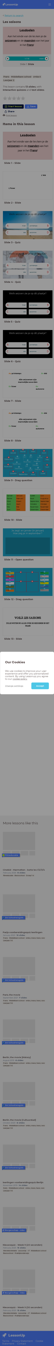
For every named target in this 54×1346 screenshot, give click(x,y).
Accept (40, 686)
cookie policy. (20, 679)
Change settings (14, 686)
